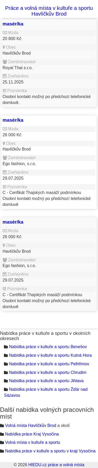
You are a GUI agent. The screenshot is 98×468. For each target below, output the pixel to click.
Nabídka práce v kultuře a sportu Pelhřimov (49, 364)
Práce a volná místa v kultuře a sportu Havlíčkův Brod (49, 11)
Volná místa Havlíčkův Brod (30, 425)
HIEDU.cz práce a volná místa (56, 465)
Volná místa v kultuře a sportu (32, 442)
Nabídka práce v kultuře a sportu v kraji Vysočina (50, 451)
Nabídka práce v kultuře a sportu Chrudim (47, 372)
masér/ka (13, 24)
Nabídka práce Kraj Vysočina (32, 434)
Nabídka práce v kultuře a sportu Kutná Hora (50, 355)
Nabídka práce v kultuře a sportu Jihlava (46, 381)
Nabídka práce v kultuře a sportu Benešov (48, 346)
